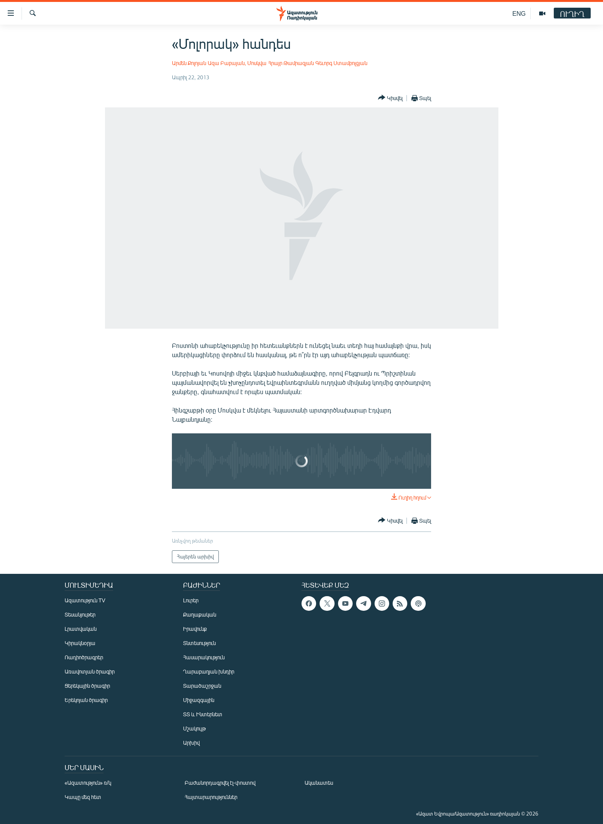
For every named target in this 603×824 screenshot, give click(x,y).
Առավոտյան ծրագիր (90, 671)
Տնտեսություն (199, 643)
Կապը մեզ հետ (83, 797)
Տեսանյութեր (80, 614)
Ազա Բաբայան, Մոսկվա (237, 63)
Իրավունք (195, 628)
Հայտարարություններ (211, 797)
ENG (519, 13)
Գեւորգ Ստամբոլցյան (341, 63)
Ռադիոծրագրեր (84, 657)
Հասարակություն (204, 657)
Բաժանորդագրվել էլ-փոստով (220, 782)
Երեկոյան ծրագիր (86, 700)
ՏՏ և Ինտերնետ (202, 714)
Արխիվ (191, 742)
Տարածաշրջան (202, 685)
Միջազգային (198, 700)
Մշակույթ (194, 728)
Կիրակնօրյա (80, 643)
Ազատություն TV (85, 600)
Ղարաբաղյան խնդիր (208, 671)
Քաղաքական (199, 614)
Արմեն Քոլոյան (189, 63)
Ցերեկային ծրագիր (87, 685)
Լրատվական (81, 628)
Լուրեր (190, 600)
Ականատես (319, 782)
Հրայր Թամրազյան (291, 63)
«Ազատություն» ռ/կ (88, 782)
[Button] (390, 98)
